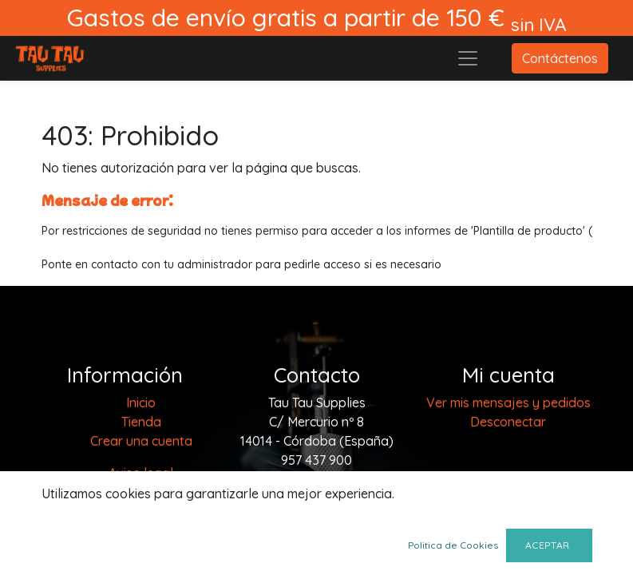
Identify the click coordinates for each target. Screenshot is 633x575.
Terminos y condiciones (140, 511)
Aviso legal (141, 473)
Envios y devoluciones (141, 549)
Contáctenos (560, 58)
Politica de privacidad (141, 492)
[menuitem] (141, 402)
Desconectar (508, 422)
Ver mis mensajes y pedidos (508, 402)
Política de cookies (141, 530)
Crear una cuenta (141, 441)
